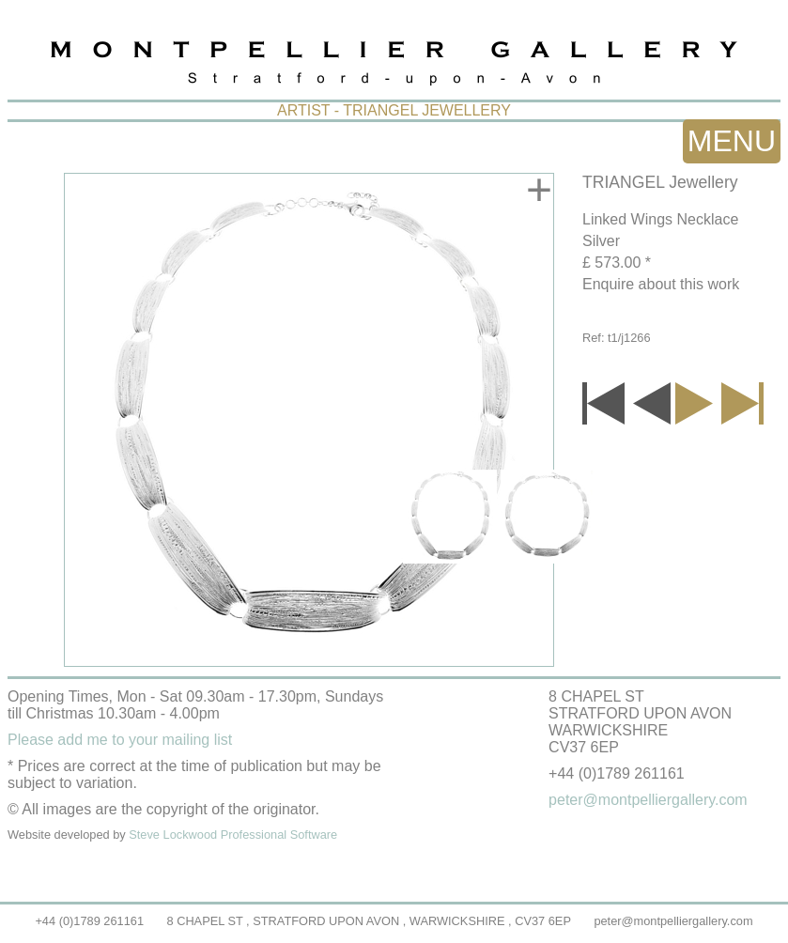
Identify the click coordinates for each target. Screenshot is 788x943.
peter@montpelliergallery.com (673, 921)
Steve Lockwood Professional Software (233, 834)
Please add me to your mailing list (120, 740)
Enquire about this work (660, 284)
